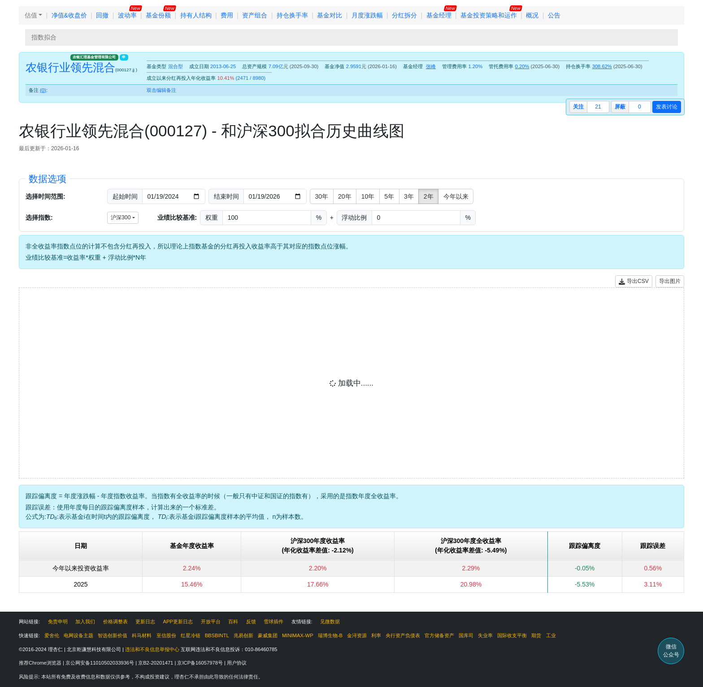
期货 (536, 635)
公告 (554, 15)
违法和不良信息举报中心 (152, 649)
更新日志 (145, 621)
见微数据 (330, 621)
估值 (31, 15)
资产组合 (254, 15)
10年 (368, 196)
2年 (429, 196)
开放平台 (211, 621)
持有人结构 (196, 15)
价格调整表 (115, 621)
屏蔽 (620, 107)
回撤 (102, 15)
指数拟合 (43, 37)
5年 (389, 196)
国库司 (466, 635)
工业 (551, 635)
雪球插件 (273, 621)
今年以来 (456, 196)
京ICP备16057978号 (200, 662)
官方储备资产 (439, 635)
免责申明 (58, 621)
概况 (532, 15)
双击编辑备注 (161, 90)
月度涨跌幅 (367, 15)
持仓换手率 (292, 15)
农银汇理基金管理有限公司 (94, 57)
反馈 (251, 621)
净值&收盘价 (69, 15)
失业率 (485, 635)
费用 (227, 15)
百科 (233, 621)
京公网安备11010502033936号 (100, 662)
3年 (409, 196)
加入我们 (85, 621)
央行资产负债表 (403, 635)
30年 (322, 196)
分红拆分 (404, 15)
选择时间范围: (45, 196)
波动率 (127, 15)
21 (598, 107)
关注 (578, 107)
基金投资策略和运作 (488, 15)
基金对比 (329, 15)
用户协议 (237, 662)
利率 (376, 635)
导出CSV (634, 281)
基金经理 (438, 15)
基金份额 (158, 15)
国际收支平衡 (512, 635)
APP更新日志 (178, 621)
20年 (345, 196)
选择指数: (39, 217)
